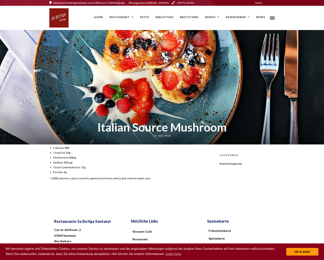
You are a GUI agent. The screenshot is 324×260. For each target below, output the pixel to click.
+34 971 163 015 (182, 2)
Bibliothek (165, 17)
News (260, 17)
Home (258, 2)
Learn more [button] (173, 254)
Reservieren (236, 17)
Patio (144, 17)
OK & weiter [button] (302, 251)
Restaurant (120, 17)
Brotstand (189, 17)
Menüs (210, 17)
